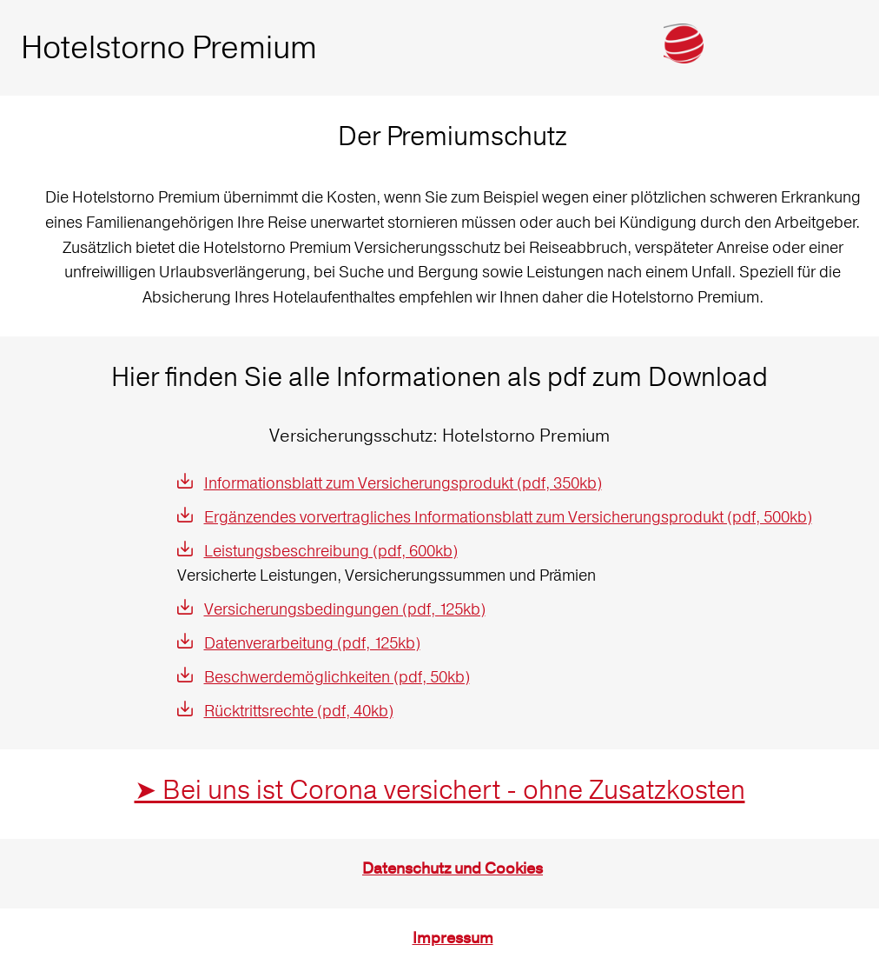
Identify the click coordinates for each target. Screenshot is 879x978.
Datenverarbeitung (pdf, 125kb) (312, 643)
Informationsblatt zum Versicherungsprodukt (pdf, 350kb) (403, 483)
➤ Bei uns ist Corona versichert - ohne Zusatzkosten (440, 790)
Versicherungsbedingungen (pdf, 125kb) (345, 609)
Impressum (453, 938)
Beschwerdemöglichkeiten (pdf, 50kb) (337, 677)
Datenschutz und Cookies (452, 869)
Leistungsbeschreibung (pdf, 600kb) (331, 551)
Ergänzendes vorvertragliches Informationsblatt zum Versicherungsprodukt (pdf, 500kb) (508, 517)
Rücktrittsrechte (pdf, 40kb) (298, 711)
